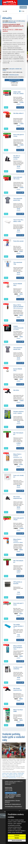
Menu (5, 12)
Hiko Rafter (16, 390)
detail (6, 107)
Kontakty (11, 797)
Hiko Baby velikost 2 (18, 113)
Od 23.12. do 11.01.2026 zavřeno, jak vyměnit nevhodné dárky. (14, 21)
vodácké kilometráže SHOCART (13, 776)
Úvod (6, 794)
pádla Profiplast (13, 773)
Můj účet (23, 7)
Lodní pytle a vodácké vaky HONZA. (12, 69)
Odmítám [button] (17, 838)
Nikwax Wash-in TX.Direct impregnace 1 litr (17, 455)
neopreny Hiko (5, 773)
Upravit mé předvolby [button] (17, 840)
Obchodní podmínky (10, 796)
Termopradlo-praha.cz (9, 806)
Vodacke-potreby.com (16, 804)
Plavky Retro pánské (18, 241)
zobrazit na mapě (8, 787)
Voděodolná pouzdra (14, 74)
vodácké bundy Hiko (13, 774)
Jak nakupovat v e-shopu (15, 794)
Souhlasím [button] (16, 835)
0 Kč (21, 11)
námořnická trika (12, 777)
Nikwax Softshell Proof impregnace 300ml (17, 647)
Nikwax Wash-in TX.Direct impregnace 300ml (18, 541)
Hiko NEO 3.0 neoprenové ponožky (16, 157)
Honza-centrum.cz (18, 806)
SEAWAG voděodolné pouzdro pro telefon (18, 328)
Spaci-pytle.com (8, 804)
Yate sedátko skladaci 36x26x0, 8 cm (18, 626)
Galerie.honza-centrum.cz (10, 800)
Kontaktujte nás (11, 792)
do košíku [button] (20, 107)
